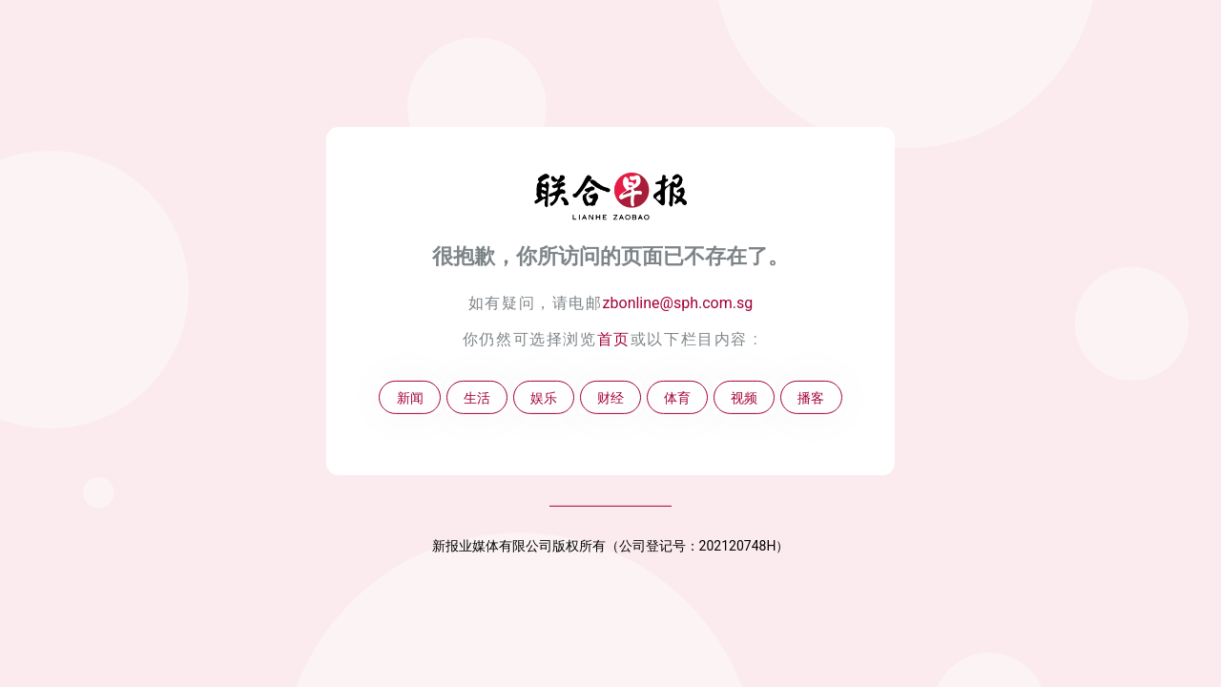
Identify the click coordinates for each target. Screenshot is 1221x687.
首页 (614, 339)
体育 (677, 397)
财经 (610, 397)
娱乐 (543, 397)
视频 (744, 397)
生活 (477, 397)
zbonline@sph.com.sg (678, 303)
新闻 (410, 397)
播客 (810, 397)
